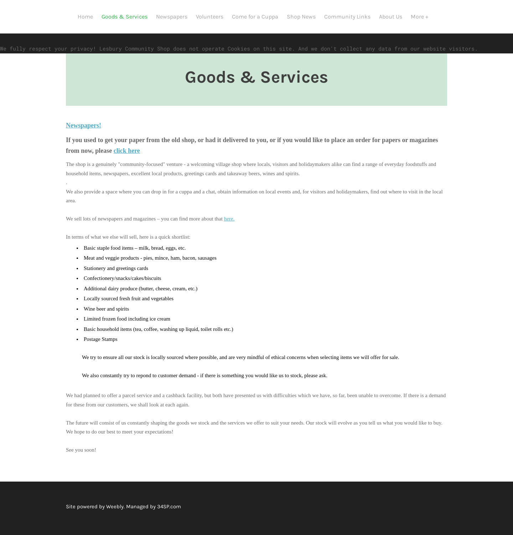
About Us (394, 17)
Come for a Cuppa (258, 17)
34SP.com (169, 496)
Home (89, 17)
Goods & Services (128, 17)
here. (229, 208)
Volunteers (213, 17)
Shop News (304, 17)
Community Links (351, 17)
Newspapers (175, 17)
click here (127, 140)
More (421, 17)
